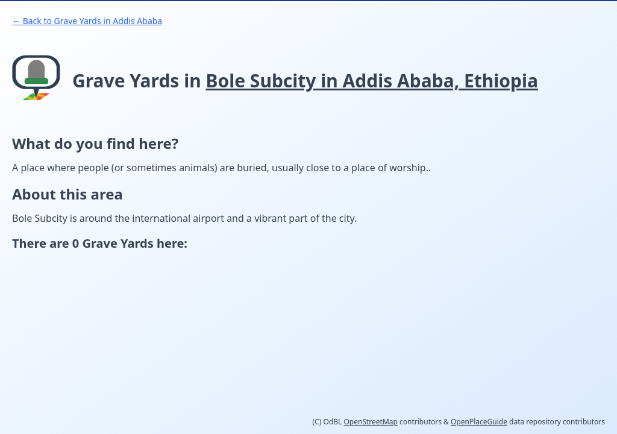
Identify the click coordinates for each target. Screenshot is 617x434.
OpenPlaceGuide (479, 422)
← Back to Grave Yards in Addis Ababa (87, 21)
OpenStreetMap (370, 422)
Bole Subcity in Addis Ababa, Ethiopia (372, 80)
